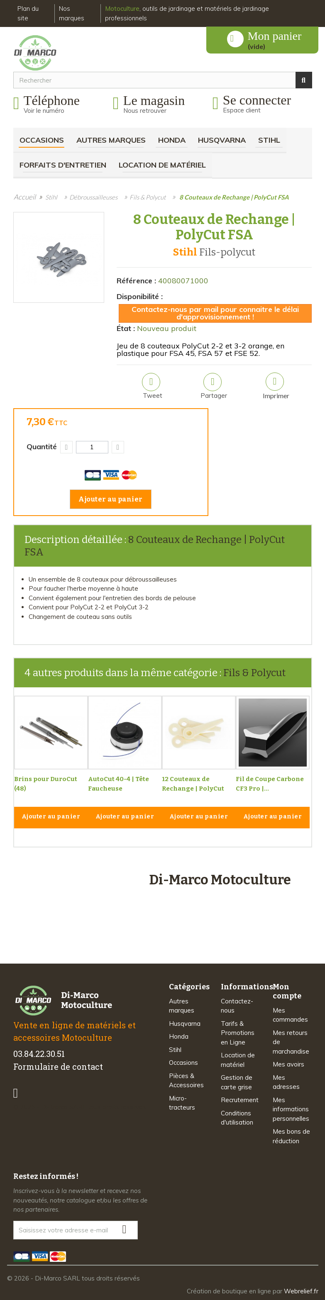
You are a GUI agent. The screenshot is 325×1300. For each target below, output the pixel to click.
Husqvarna (222, 140)
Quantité (42, 446)
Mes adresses (286, 1082)
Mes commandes (290, 1015)
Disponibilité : (140, 296)
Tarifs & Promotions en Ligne (237, 1033)
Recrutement (240, 1100)
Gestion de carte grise (236, 1082)
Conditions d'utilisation (237, 1118)
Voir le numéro (44, 110)
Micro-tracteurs (182, 1103)
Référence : (136, 280)
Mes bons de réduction (291, 1136)
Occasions (42, 140)
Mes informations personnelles (291, 1109)
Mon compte (287, 991)
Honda (172, 140)
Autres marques (111, 140)
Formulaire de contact (58, 1066)
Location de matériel (162, 165)
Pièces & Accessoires (186, 1080)
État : (126, 328)
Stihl (269, 140)
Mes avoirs (288, 1064)
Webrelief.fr (301, 1291)
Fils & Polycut (254, 673)
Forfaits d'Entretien (63, 165)
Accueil (25, 196)
